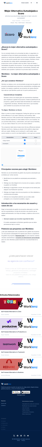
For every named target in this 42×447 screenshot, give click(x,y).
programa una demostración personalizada (28, 237)
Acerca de (3, 404)
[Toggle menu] (37, 2)
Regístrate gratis (20, 235)
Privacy (23, 440)
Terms (18, 440)
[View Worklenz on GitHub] (24, 436)
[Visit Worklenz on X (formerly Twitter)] (14, 436)
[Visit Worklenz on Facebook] (17, 436)
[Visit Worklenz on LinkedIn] (21, 436)
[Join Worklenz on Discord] (28, 436)
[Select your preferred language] (32, 3)
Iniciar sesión (25, 2)
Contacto (3, 406)
